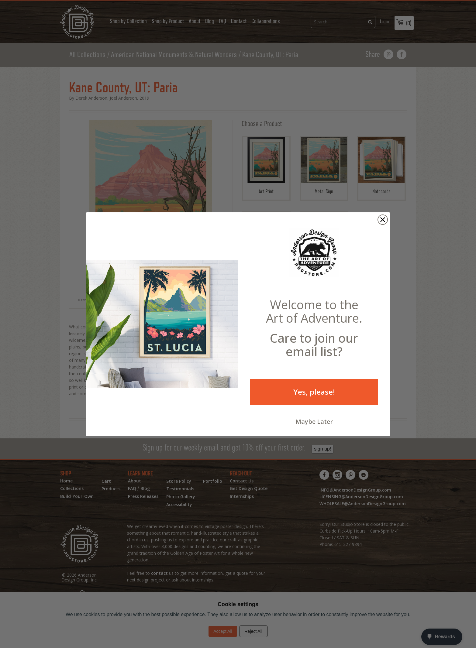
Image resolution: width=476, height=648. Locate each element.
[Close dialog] (383, 226)
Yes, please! (314, 398)
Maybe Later (314, 427)
